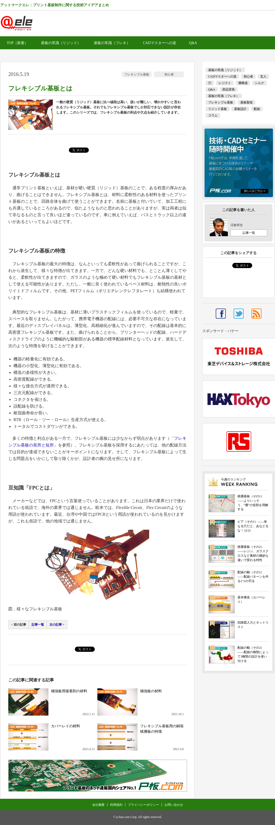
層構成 (243, 83)
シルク (259, 83)
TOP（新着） (17, 43)
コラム (213, 115)
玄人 (263, 76)
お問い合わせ (173, 805)
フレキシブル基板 (136, 74)
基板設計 (240, 109)
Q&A (193, 43)
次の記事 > (56, 624)
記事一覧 (38, 624)
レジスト (225, 83)
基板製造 (246, 102)
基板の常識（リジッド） (61, 43)
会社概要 (98, 805)
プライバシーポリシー (143, 805)
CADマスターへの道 (159, 43)
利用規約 (116, 805)
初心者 (169, 74)
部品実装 (228, 89)
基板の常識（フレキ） (112, 43)
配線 (257, 109)
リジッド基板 (217, 109)
